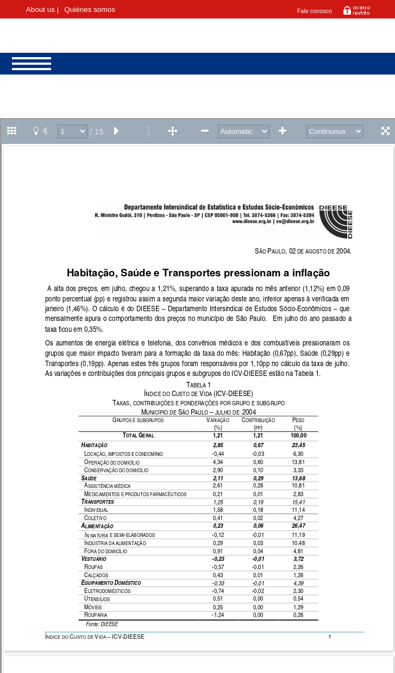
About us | (42, 9)
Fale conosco (314, 11)
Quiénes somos (89, 9)
